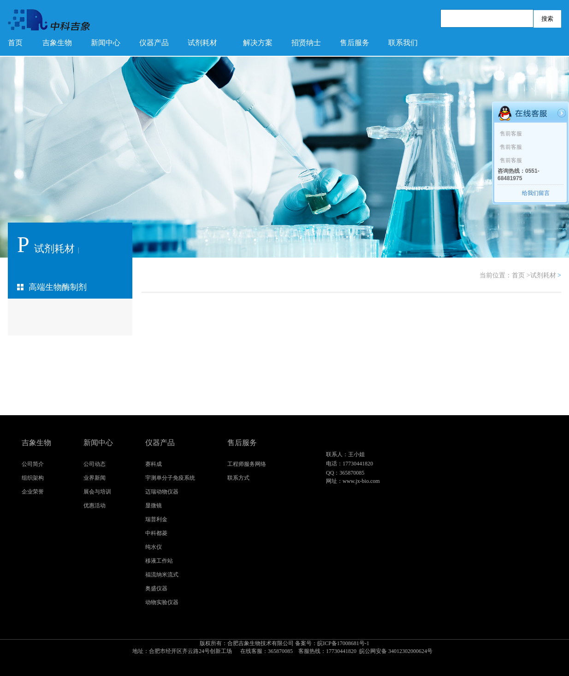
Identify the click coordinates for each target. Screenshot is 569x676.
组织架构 (33, 478)
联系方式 (238, 478)
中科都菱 (156, 533)
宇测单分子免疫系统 (170, 478)
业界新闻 (94, 478)
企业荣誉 (33, 491)
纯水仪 (153, 547)
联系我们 (403, 43)
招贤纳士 (306, 43)
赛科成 (153, 464)
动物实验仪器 (161, 602)
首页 (15, 43)
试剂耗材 (202, 43)
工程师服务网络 (246, 464)
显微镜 (153, 505)
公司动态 (94, 464)
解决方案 (258, 43)
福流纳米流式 (161, 574)
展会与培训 (97, 491)
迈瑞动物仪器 (161, 491)
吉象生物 (57, 43)
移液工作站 (159, 561)
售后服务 (354, 43)
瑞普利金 (156, 519)
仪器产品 (154, 43)
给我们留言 (536, 193)
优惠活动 (94, 505)
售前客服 (511, 133)
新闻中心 (105, 43)
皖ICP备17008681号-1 (284, 647)
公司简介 (33, 464)
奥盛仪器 (156, 588)
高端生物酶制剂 (58, 287)
